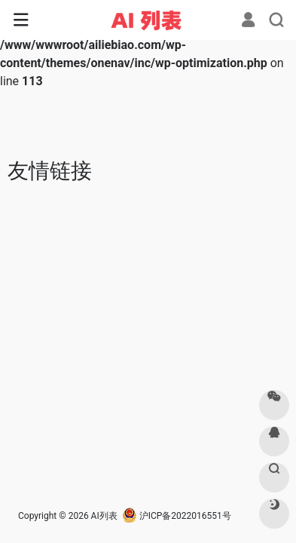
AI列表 (104, 516)
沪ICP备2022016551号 (176, 516)
